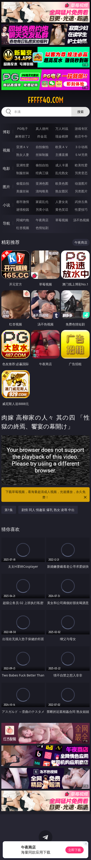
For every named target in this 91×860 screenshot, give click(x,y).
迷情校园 (22, 209)
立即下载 (74, 850)
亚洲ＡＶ (22, 147)
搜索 (80, 111)
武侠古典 (81, 202)
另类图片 (81, 191)
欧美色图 (61, 183)
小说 (6, 205)
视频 (6, 150)
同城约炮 (22, 220)
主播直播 (61, 154)
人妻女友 (61, 202)
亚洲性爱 (22, 165)
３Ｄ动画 (81, 147)
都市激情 (22, 202)
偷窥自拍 (22, 183)
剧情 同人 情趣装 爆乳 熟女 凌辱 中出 (48, 510)
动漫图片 (81, 183)
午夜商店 (42, 220)
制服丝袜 (22, 173)
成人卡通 (61, 165)
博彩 (6, 131)
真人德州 (42, 128)
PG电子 (22, 128)
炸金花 (42, 136)
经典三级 (42, 173)
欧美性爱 (81, 165)
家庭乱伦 (42, 202)
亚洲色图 (42, 183)
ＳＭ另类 (81, 154)
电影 (6, 168)
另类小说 (42, 209)
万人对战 (61, 128)
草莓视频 (61, 220)
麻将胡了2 (22, 136)
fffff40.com (45, 100)
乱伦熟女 (61, 173)
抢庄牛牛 (81, 136)
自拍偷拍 (42, 147)
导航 (6, 223)
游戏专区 (81, 128)
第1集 (9, 510)
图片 (6, 186)
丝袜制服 (42, 154)
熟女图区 (61, 191)
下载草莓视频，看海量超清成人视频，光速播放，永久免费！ (46, 495)
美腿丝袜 (22, 191)
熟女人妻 (22, 154)
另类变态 (81, 173)
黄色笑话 (61, 209)
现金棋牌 (61, 136)
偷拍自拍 (42, 165)
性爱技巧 (81, 209)
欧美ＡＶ (61, 147)
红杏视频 (22, 228)
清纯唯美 (42, 191)
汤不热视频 (81, 220)
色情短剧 (42, 228)
